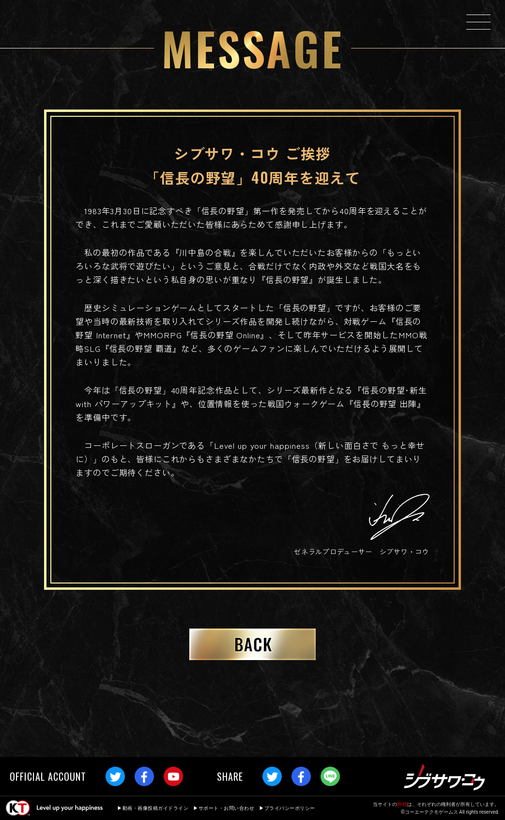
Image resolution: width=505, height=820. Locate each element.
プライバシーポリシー (289, 808)
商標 (402, 804)
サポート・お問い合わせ (227, 808)
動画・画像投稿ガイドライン (155, 808)
